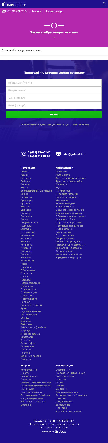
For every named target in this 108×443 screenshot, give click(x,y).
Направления (64, 167)
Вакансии (61, 388)
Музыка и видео (65, 203)
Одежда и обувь (65, 219)
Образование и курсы (69, 213)
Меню (24, 263)
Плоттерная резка (31, 392)
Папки (24, 276)
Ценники (26, 349)
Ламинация (27, 388)
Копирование (29, 369)
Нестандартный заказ (33, 401)
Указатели (27, 336)
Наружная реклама (32, 398)
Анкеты (25, 171)
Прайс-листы (28, 289)
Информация (64, 365)
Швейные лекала (31, 356)
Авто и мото (63, 174)
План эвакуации (30, 282)
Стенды (25, 317)
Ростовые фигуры (31, 305)
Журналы (26, 225)
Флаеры (25, 340)
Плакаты (26, 279)
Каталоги (26, 238)
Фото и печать (64, 251)
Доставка (26, 404)
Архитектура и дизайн (69, 181)
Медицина (62, 200)
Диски (24, 219)
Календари (27, 235)
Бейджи (25, 181)
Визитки (25, 206)
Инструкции (28, 232)
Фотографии (28, 343)
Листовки (26, 251)
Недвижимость (65, 206)
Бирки (24, 187)
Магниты (26, 257)
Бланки (25, 194)
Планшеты (27, 286)
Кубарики (26, 248)
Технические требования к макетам (71, 397)
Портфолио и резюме (69, 222)
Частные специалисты (69, 254)
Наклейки (26, 267)
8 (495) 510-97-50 (39, 156)
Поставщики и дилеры (69, 225)
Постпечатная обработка (35, 395)
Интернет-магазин (67, 194)
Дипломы (26, 216)
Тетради (25, 330)
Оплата (60, 385)
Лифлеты (26, 254)
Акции (59, 382)
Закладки (26, 228)
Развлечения (63, 232)
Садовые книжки (31, 311)
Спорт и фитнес (65, 238)
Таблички (26, 324)
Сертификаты (29, 314)
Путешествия (64, 228)
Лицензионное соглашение (64, 403)
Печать (25, 373)
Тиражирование (30, 333)
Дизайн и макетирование (36, 382)
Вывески (26, 209)
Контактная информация (70, 373)
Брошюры (27, 200)
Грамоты (25, 213)
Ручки (24, 308)
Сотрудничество (65, 376)
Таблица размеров (67, 392)
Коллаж (25, 241)
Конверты (26, 244)
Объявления (28, 270)
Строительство (65, 235)
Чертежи (26, 352)
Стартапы (61, 171)
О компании (63, 369)
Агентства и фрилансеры (71, 178)
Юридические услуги (68, 257)
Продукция (28, 167)
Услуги (25, 365)
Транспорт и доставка (69, 248)
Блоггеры (61, 184)
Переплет (26, 379)
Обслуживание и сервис (70, 216)
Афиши (25, 174)
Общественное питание (70, 209)
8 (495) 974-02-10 (39, 152)
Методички (27, 260)
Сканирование (29, 376)
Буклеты (25, 203)
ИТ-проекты (63, 190)
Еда (58, 187)
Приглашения (29, 298)
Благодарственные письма (36, 190)
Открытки (26, 273)
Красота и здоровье (67, 197)
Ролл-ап (25, 302)
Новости (61, 379)
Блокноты (26, 197)
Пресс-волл (28, 295)
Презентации (29, 292)
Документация (29, 222)
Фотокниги (27, 346)
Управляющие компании (70, 244)
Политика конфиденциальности (69, 409)
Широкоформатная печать (36, 385)
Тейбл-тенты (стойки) (33, 327)
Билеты (25, 184)
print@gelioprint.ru (16, 11)
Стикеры (26, 321)
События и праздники (69, 241)
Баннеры (26, 178)
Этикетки (26, 359)
